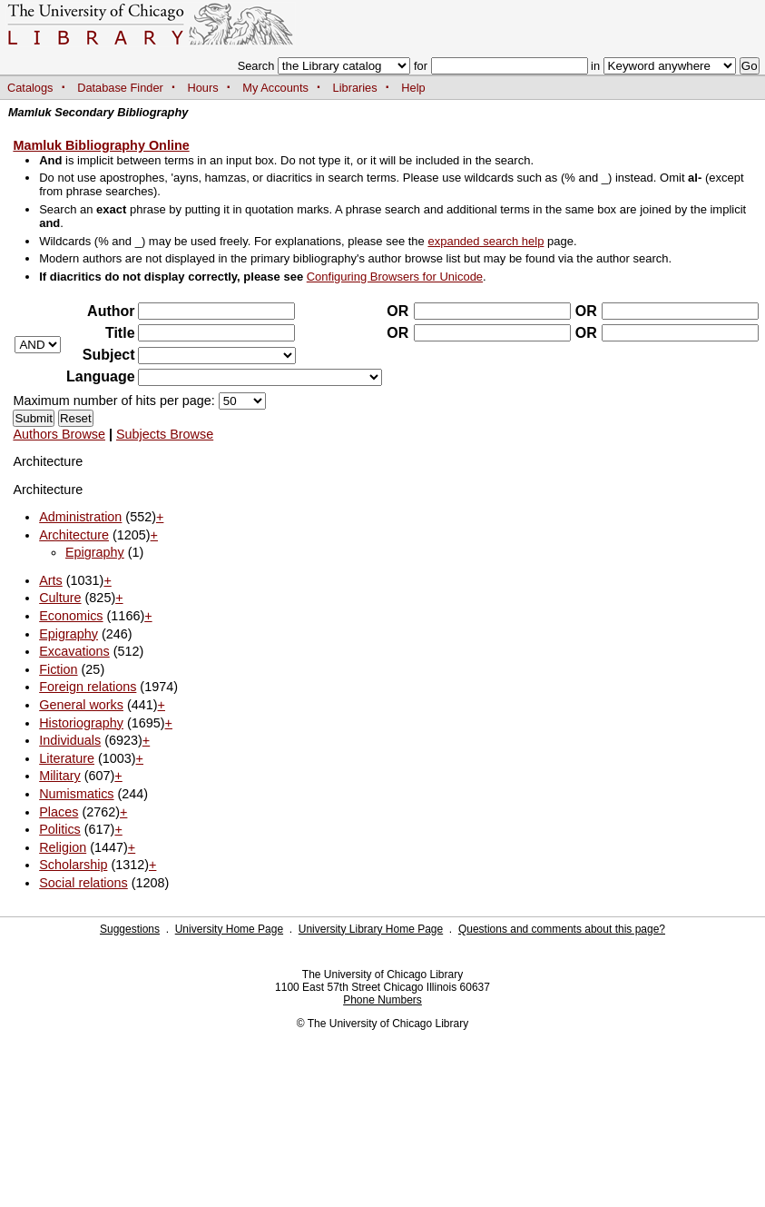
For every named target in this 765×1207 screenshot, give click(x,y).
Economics (71, 615)
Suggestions (130, 929)
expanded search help (485, 241)
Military (60, 775)
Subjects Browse (164, 434)
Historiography (81, 723)
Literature (66, 758)
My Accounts (275, 87)
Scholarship (73, 864)
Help (413, 87)
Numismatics (76, 794)
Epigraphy (94, 552)
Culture (60, 597)
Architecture (74, 535)
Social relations (83, 883)
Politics (60, 829)
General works (81, 704)
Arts (51, 580)
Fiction (58, 669)
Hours (203, 87)
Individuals (70, 740)
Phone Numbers (382, 1000)
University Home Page (229, 929)
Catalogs (30, 87)
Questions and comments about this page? (561, 929)
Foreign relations (87, 686)
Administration (80, 517)
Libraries (355, 87)
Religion (62, 847)
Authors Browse (59, 434)
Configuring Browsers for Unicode (395, 276)
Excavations (74, 651)
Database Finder (120, 87)
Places (58, 812)
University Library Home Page (371, 929)
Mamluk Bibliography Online (101, 145)
